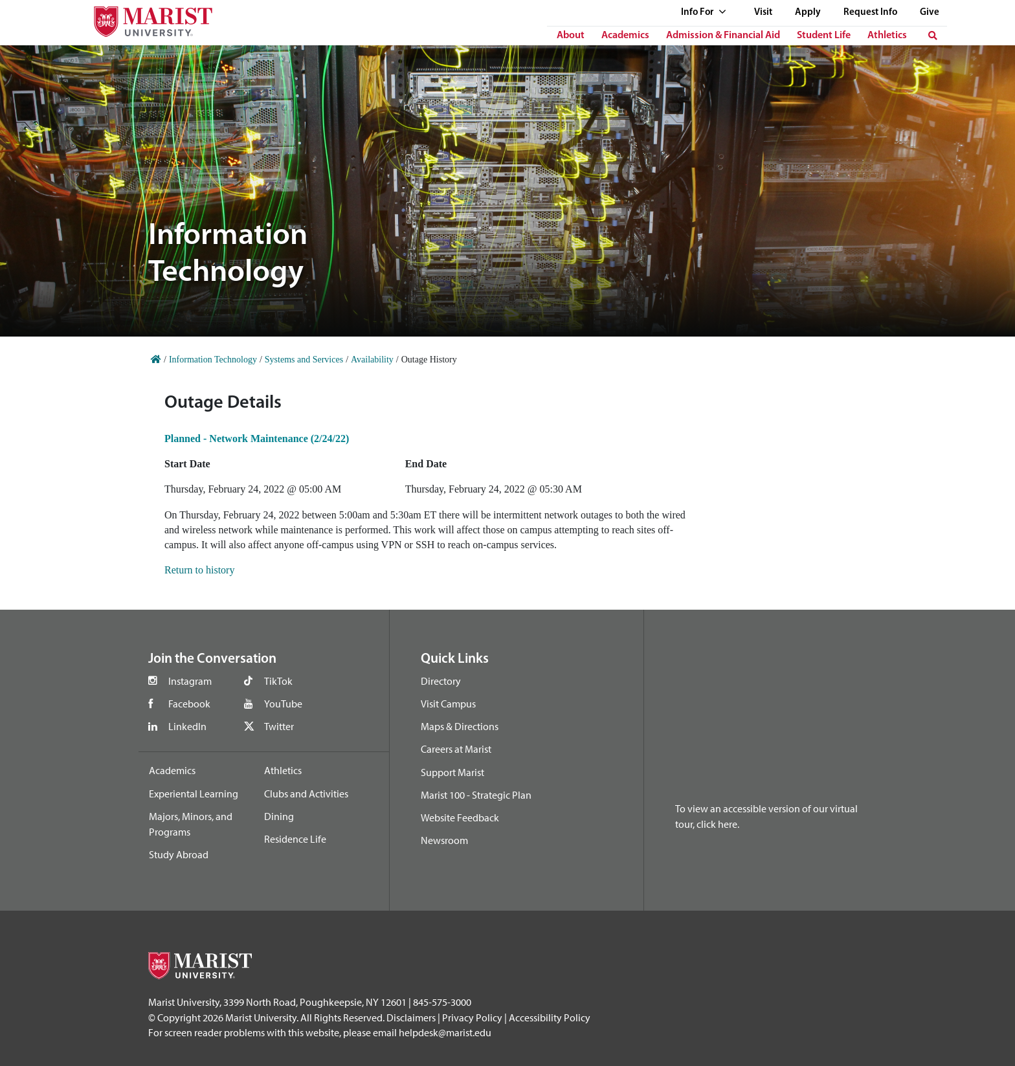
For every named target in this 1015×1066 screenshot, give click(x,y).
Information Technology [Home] (213, 359)
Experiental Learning (193, 793)
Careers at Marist (456, 748)
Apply (808, 12)
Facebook (189, 703)
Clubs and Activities (306, 793)
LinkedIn (187, 726)
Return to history (199, 569)
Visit (763, 12)
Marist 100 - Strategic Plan (476, 794)
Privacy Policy (472, 1017)
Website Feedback (460, 817)
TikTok (278, 680)
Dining (279, 816)
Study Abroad (178, 854)
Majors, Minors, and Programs (190, 824)
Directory (441, 680)
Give (929, 12)
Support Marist (452, 772)
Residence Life (295, 838)
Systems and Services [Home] (304, 359)
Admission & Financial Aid (723, 35)
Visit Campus (448, 703)
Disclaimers (411, 1017)
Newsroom (444, 840)
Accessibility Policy (549, 1017)
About (571, 35)
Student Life (824, 35)
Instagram (190, 680)
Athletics (887, 35)
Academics (625, 35)
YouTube (283, 703)
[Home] (156, 359)
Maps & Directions (459, 726)
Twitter (279, 726)
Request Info (870, 12)
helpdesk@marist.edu (445, 1032)
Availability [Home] (372, 359)
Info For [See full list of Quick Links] (703, 12)
